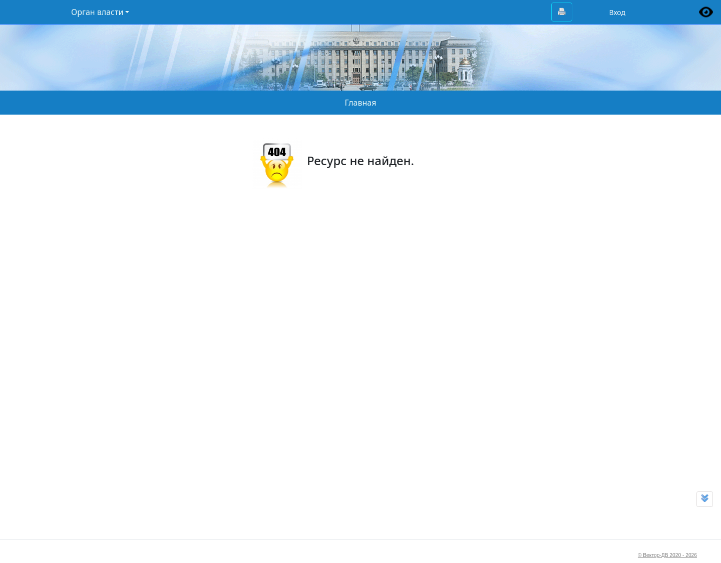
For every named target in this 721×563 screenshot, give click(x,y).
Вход (617, 12)
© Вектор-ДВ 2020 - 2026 (667, 555)
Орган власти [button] (97, 12)
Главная (361, 102)
